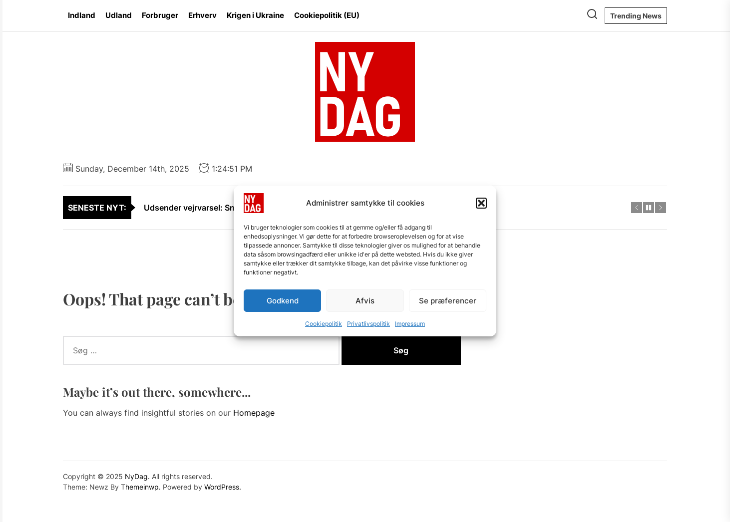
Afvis (365, 300)
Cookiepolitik (323, 323)
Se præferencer (447, 300)
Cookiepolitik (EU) (327, 15)
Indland (81, 15)
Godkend (283, 300)
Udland (118, 15)
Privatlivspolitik (368, 323)
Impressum (410, 323)
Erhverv (202, 15)
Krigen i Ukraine (255, 15)
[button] (481, 203)
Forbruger (160, 15)
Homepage (254, 413)
